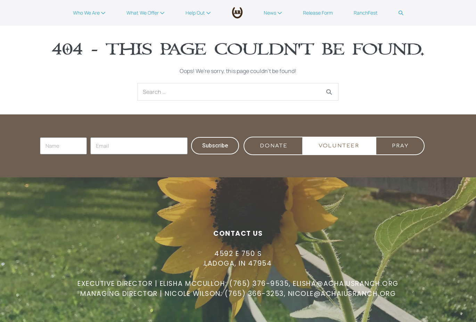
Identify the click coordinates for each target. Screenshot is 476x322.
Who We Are (89, 12)
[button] (401, 13)
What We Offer (145, 12)
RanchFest (366, 12)
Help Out (198, 12)
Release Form (318, 12)
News (273, 12)
